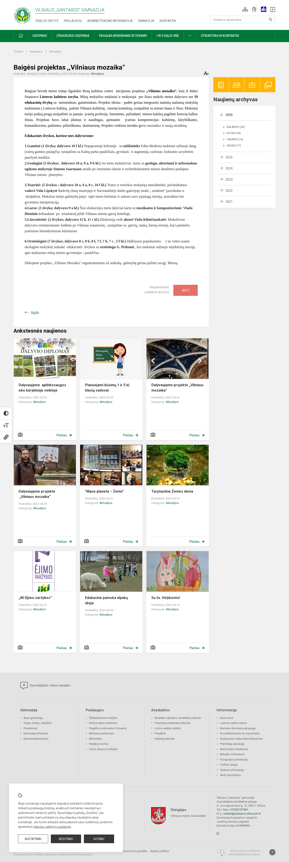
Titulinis (19, 51)
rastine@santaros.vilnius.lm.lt (242, 813)
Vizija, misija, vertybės (37, 723)
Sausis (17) (234, 145)
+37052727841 (239, 809)
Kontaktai (168, 21)
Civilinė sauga (229, 764)
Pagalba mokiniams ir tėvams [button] (123, 35)
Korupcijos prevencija (234, 759)
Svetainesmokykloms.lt (244, 854)
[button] (245, 9)
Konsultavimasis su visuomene (239, 733)
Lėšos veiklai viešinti (167, 728)
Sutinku (98, 839)
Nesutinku (66, 839)
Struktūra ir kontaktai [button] (220, 35)
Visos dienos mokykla (103, 749)
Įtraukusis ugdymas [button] (73, 35)
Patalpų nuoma (98, 743)
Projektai (160, 733)
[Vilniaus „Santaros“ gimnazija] (22, 14)
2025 (229, 157)
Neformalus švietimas (103, 723)
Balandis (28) (236, 127)
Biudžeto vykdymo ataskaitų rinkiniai (177, 718)
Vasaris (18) (235, 139)
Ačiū (185, 290)
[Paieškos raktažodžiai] (242, 19)
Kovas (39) (234, 133)
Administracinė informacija (110, 21)
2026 (229, 115)
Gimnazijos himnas (36, 733)
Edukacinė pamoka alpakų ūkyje (106, 600)
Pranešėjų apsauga (232, 743)
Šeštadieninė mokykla (103, 718)
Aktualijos (55, 51)
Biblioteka (95, 738)
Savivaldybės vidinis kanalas (45, 685)
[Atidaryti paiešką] (270, 19)
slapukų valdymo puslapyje (52, 827)
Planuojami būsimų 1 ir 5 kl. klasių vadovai (107, 387)
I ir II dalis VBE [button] (167, 35)
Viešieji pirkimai (164, 738)
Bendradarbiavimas (36, 738)
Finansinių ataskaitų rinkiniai (172, 723)
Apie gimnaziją (33, 718)
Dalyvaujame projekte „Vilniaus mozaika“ (37, 494)
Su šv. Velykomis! (165, 598)
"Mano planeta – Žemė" (104, 491)
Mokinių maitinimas (101, 733)
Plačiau (62, 435)
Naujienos (36, 51)
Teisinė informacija (232, 770)
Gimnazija (146, 21)
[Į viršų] (272, 852)
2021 (229, 201)
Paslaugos (73, 21)
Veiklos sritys (47, 21)
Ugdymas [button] (39, 35)
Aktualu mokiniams (232, 754)
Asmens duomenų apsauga (237, 728)
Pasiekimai (30, 728)
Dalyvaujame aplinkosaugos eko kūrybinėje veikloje (42, 387)
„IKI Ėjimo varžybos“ (35, 598)
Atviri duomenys (230, 775)
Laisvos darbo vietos (233, 723)
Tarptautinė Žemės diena (172, 491)
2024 (229, 168)
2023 (229, 179)
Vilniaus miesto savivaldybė (188, 815)
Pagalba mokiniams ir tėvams (108, 728)
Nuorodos (226, 718)
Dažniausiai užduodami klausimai (241, 738)
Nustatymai (33, 839)
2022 (229, 190)
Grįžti (35, 313)
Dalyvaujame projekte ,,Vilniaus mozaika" (177, 387)
